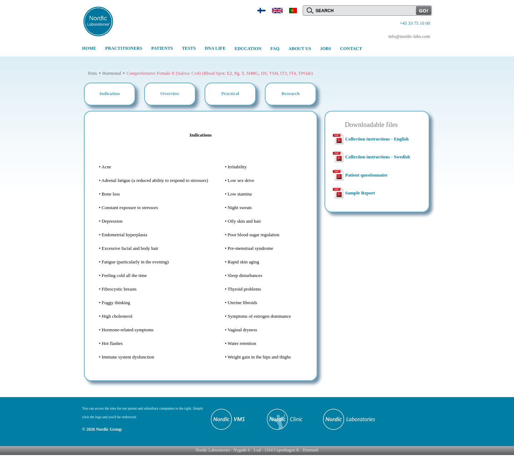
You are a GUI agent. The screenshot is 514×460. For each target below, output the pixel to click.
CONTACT (351, 48)
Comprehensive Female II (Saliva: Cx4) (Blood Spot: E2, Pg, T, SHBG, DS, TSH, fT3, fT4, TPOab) (219, 73)
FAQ (275, 48)
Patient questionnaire (366, 175)
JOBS (325, 48)
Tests (92, 73)
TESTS (189, 48)
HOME (89, 48)
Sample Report (360, 193)
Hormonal (111, 73)
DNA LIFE (215, 48)
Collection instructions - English (377, 139)
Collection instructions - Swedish (377, 156)
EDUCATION (248, 48)
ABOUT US (299, 48)
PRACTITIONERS (123, 48)
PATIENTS (162, 48)
